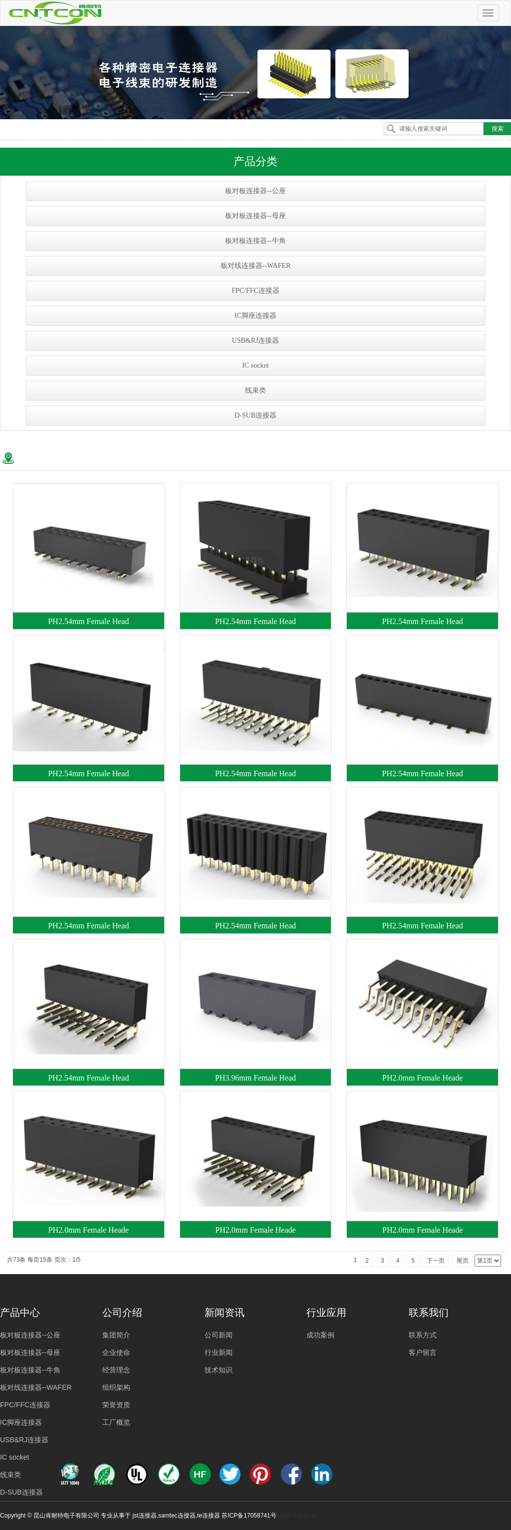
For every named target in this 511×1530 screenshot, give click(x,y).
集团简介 (116, 1335)
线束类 (255, 390)
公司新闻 (219, 1335)
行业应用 (326, 1312)
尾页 (463, 1260)
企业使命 (116, 1352)
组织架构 (116, 1387)
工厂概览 (116, 1422)
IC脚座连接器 (255, 315)
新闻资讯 (225, 1312)
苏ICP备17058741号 (249, 1515)
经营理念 (116, 1370)
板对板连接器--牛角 (255, 240)
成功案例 (320, 1335)
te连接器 (208, 1515)
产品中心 (20, 1312)
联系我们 (429, 1312)
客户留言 (423, 1352)
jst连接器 (145, 1515)
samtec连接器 (177, 1515)
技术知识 (219, 1370)
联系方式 (423, 1335)
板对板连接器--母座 (255, 215)
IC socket (255, 365)
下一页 (436, 1260)
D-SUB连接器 (255, 415)
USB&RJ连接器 (255, 340)
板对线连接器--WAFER (256, 265)
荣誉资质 (116, 1405)
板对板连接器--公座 (255, 191)
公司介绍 (122, 1312)
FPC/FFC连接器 (255, 290)
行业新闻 (219, 1352)
